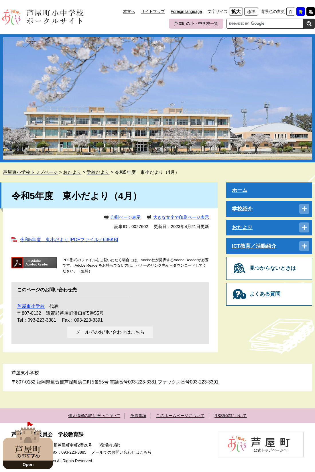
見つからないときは (272, 268)
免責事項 (138, 415)
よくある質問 (264, 294)
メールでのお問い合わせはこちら (110, 332)
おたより (72, 172)
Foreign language (186, 11)
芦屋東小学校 (31, 306)
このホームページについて (180, 415)
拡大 (236, 11)
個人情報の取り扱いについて (94, 415)
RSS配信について (230, 415)
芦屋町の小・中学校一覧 (196, 23)
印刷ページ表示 (126, 217)
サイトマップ (153, 11)
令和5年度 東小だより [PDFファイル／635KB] (69, 239)
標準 (251, 11)
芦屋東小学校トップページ (30, 172)
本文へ (129, 11)
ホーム (239, 190)
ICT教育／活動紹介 (254, 246)
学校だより (97, 172)
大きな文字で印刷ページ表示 (181, 217)
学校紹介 (242, 209)
